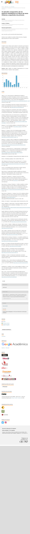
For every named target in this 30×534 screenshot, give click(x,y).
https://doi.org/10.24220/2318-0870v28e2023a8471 (13, 34)
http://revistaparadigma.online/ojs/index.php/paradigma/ (12, 152)
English (4, 321)
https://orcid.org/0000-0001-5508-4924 (7, 25)
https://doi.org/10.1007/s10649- (12, 234)
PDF (4, 281)
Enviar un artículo (6, 329)
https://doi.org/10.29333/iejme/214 (17, 107)
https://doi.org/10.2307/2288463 (15, 246)
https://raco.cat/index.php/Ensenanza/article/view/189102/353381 (13, 144)
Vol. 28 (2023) (11, 6)
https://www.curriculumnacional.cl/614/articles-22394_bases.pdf (13, 163)
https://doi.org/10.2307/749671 (7, 228)
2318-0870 (3, 336)
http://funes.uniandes (18, 126)
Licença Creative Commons (16, 397)
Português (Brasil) (6, 323)
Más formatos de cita (7, 298)
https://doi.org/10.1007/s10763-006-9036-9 (9, 276)
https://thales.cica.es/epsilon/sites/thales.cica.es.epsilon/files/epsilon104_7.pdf (16, 100)
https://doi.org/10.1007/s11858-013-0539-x (19, 221)
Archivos (7, 6)
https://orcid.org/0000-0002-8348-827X (7, 21)
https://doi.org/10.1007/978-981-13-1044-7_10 (10, 137)
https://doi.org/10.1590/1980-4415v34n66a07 (10, 241)
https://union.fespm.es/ (11, 197)
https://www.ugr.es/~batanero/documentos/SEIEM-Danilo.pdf (13, 189)
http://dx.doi (15, 180)
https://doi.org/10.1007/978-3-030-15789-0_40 (10, 252)
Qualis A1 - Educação (5, 347)
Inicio (3, 6)
